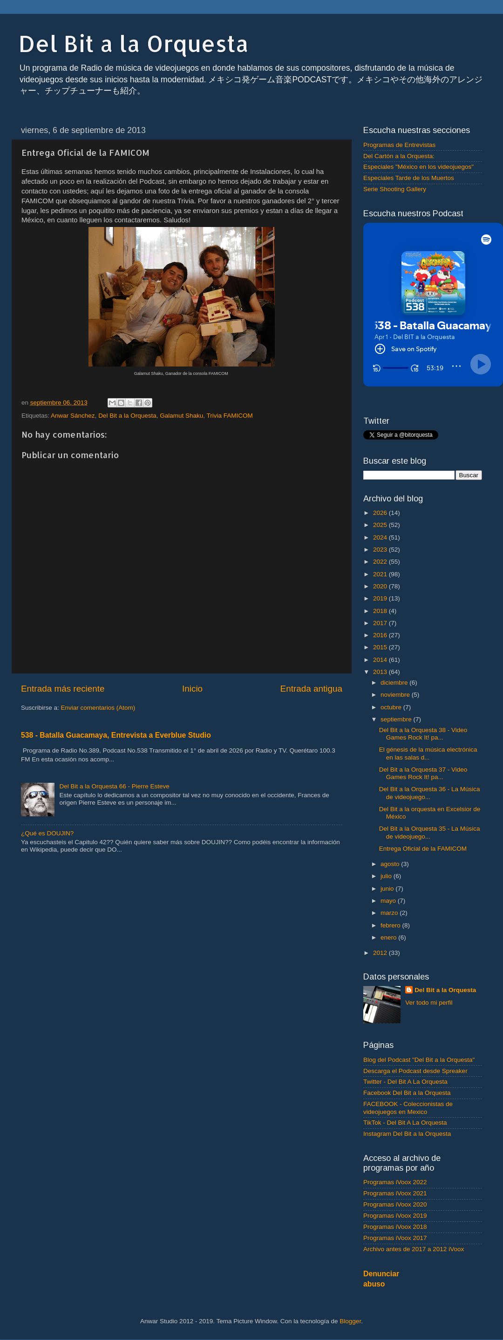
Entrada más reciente (63, 688)
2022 (381, 561)
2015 (381, 647)
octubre (392, 707)
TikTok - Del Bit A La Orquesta (405, 1122)
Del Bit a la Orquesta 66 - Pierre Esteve (114, 786)
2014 (381, 659)
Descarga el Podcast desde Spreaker (415, 1070)
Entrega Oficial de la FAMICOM (423, 848)
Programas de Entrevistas (399, 144)
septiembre (397, 719)
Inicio (192, 688)
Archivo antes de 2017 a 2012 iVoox (413, 1249)
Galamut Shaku (181, 415)
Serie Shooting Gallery (394, 189)
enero (389, 937)
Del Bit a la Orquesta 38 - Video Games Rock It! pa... (423, 734)
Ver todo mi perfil (428, 1002)
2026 (381, 512)
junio (388, 888)
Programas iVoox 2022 (395, 1182)
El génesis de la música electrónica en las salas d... (428, 753)
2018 (381, 610)
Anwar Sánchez (73, 415)
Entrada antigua (311, 688)
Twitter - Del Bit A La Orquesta (405, 1081)
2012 (381, 952)
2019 (381, 598)
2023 (381, 549)
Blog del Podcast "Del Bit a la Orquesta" (419, 1059)
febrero (391, 925)
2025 (381, 524)
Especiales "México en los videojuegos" (418, 166)
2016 (381, 635)
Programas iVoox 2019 (395, 1215)
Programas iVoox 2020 (395, 1204)
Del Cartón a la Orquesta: (399, 156)
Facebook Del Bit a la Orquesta (407, 1092)
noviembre (396, 694)
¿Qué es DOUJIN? (47, 833)
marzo (390, 912)
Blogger (350, 1321)
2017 (381, 623)
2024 (381, 537)
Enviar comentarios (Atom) (98, 707)
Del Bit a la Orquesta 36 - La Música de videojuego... (429, 793)
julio (387, 876)
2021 (381, 574)
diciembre (395, 682)
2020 (381, 586)
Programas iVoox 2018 (395, 1226)
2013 (381, 671)
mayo (389, 900)
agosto (391, 863)
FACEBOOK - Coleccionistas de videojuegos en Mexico (408, 1107)
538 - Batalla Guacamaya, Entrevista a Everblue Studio (116, 735)
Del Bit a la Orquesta (134, 43)
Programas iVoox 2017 (395, 1237)
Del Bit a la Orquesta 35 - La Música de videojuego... (429, 832)
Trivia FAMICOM (230, 415)
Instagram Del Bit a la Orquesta (407, 1133)
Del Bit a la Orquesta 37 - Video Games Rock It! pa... (423, 773)
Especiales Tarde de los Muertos (408, 177)
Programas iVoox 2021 (395, 1193)
